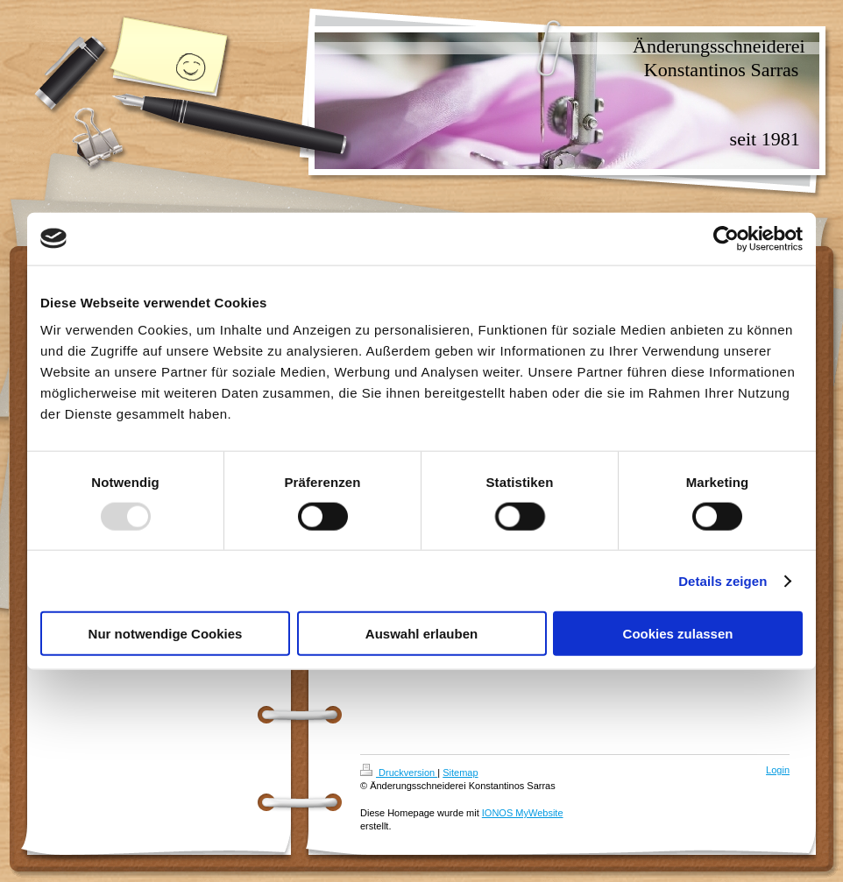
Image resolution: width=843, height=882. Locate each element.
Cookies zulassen (678, 633)
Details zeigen (722, 580)
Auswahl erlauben (421, 633)
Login (778, 770)
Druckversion (398, 772)
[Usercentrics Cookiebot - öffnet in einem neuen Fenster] (726, 238)
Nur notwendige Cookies (166, 633)
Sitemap (460, 772)
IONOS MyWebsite (522, 813)
